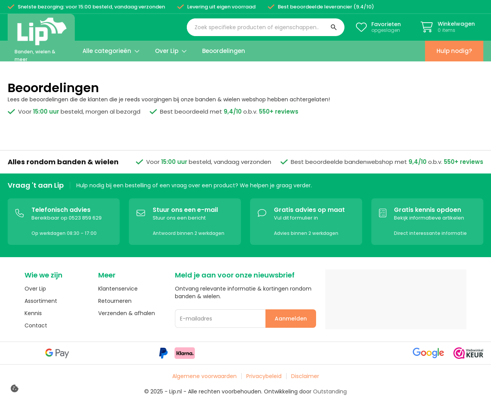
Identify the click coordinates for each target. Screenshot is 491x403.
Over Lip (35, 288)
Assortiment (41, 301)
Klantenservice (118, 288)
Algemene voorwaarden (204, 376)
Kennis (33, 313)
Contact (36, 325)
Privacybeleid (264, 376)
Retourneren (115, 301)
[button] (265, 27)
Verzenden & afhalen (126, 313)
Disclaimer (305, 376)
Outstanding (330, 391)
